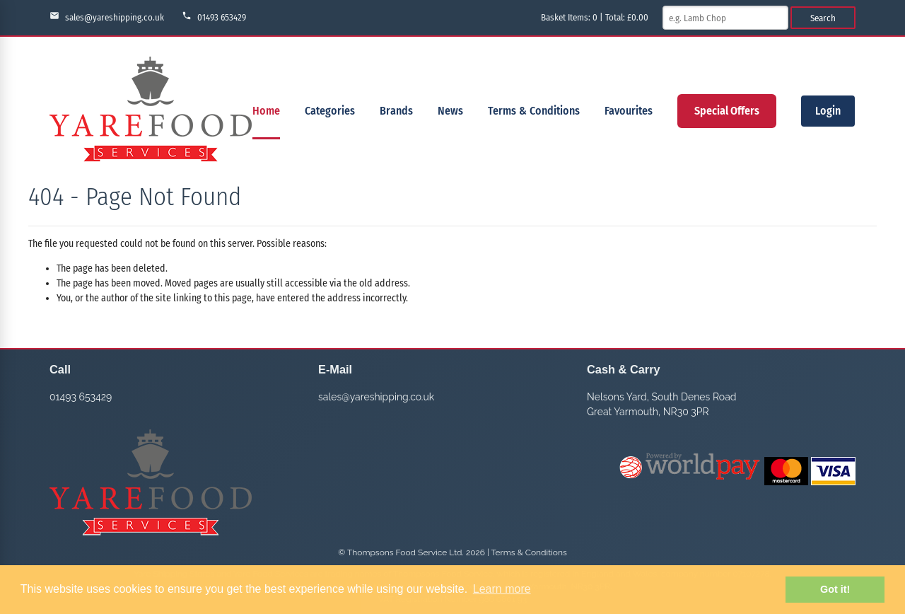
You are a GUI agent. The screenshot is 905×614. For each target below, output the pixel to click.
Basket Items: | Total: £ (594, 17)
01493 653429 (214, 17)
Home (266, 110)
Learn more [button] (502, 589)
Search (823, 18)
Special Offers (726, 110)
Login (828, 110)
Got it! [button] (835, 589)
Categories (330, 110)
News (450, 110)
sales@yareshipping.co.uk (106, 17)
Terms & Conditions (534, 110)
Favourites (629, 110)
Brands (396, 110)
